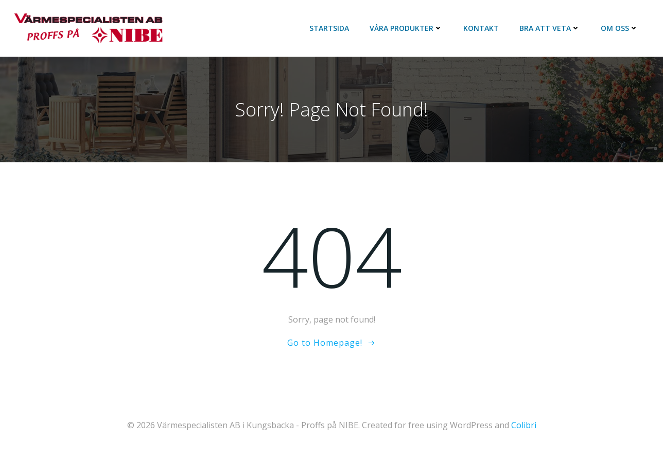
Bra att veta (549, 28)
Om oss (619, 28)
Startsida (329, 28)
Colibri (523, 425)
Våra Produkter (406, 28)
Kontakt (481, 28)
